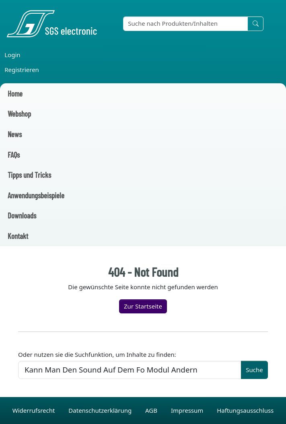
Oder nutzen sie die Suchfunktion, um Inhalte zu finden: (97, 354)
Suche (254, 370)
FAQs (14, 154)
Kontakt (18, 236)
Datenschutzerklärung (100, 410)
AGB (152, 410)
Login (12, 55)
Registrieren (21, 70)
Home (15, 93)
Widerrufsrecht (34, 410)
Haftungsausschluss (245, 410)
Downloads (22, 215)
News (15, 134)
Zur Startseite (143, 306)
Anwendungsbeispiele (36, 195)
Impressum (188, 410)
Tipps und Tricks (29, 174)
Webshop (19, 113)
